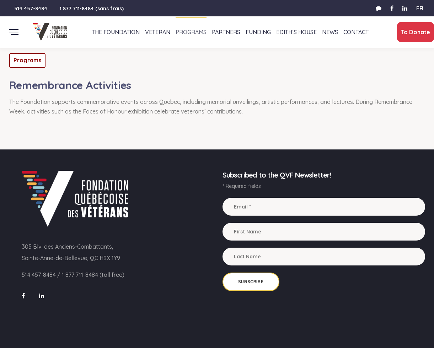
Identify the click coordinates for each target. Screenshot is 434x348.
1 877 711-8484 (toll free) (93, 274)
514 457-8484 (30, 8)
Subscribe (250, 281)
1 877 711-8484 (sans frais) (92, 8)
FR (419, 8)
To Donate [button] (412, 32)
